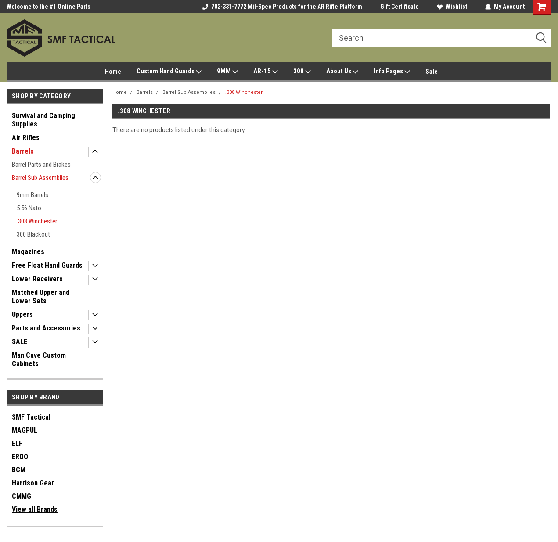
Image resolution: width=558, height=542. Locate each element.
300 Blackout (33, 234)
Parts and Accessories (46, 328)
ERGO (20, 456)
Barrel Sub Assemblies (40, 178)
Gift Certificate (399, 6)
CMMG (21, 496)
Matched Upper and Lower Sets (40, 296)
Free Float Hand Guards (47, 265)
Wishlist (452, 6)
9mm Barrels (32, 195)
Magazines (28, 252)
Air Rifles (26, 137)
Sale (431, 71)
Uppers (22, 314)
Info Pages (392, 71)
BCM (18, 470)
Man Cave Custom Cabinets (39, 359)
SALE (19, 341)
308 (302, 71)
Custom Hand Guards (169, 71)
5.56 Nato (29, 208)
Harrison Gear (33, 483)
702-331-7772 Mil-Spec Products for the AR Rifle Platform (282, 6)
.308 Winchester (37, 221)
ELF (17, 443)
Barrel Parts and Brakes (41, 165)
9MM (227, 71)
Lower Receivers (37, 279)
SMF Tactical (31, 417)
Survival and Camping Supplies (43, 119)
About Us (342, 71)
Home (113, 71)
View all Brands (35, 509)
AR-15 (265, 71)
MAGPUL (24, 430)
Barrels (23, 151)
